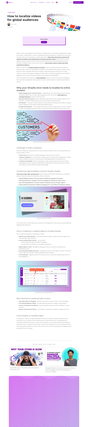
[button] (33, 2)
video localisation (41, 78)
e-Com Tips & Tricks (11, 12)
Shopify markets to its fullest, (37, 67)
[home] (9, 2)
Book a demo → (78, 2)
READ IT (44, 42)
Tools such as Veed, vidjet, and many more (27, 174)
